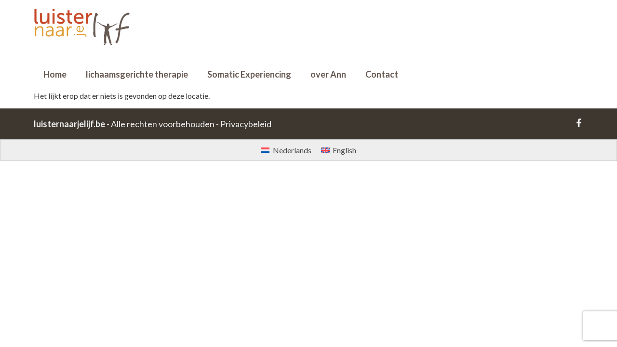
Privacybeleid (245, 124)
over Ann (328, 74)
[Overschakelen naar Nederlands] (286, 150)
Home (55, 74)
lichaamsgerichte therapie (137, 74)
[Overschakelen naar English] (338, 150)
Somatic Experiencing (249, 74)
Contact (381, 74)
